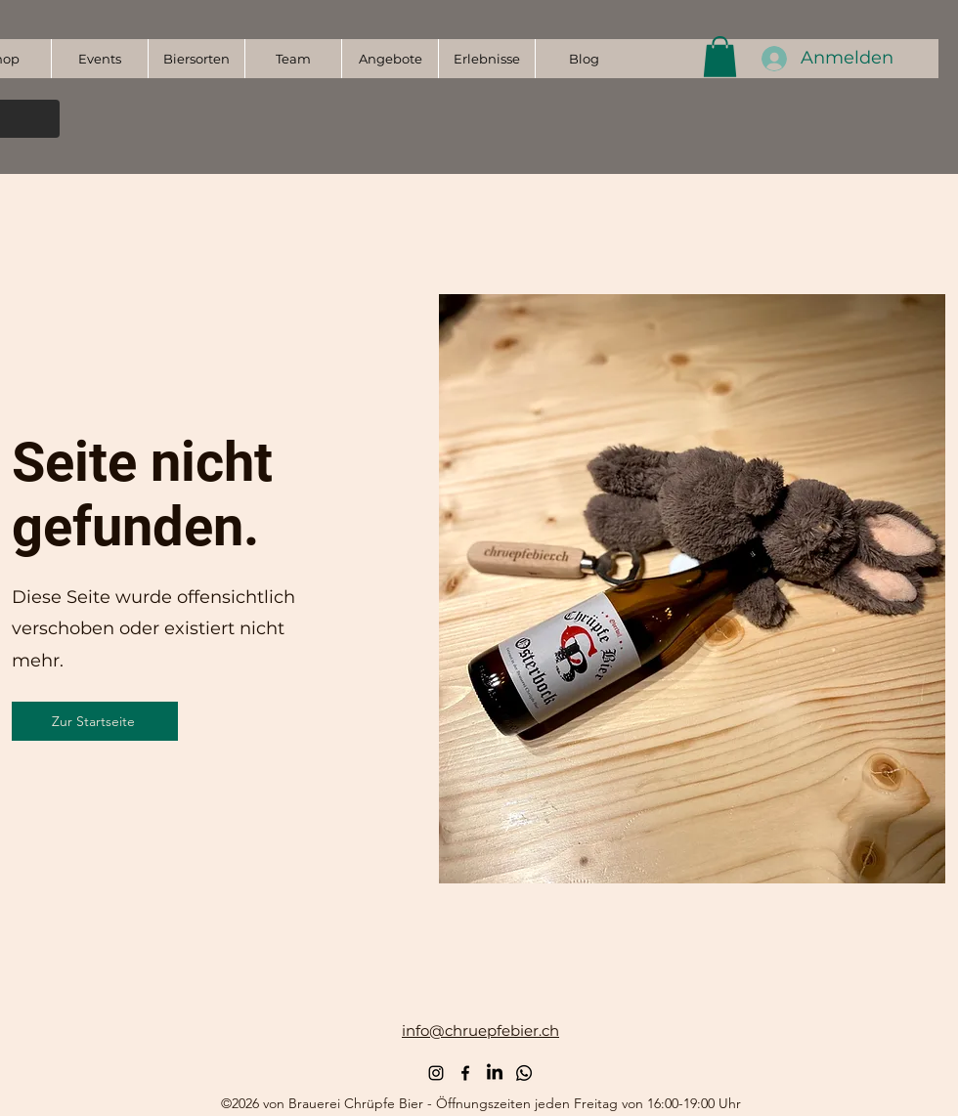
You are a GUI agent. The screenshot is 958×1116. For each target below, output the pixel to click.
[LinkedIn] (494, 1073)
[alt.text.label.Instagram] (436, 1073)
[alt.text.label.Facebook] (465, 1073)
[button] (720, 56)
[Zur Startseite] (95, 721)
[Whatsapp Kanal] (524, 1073)
